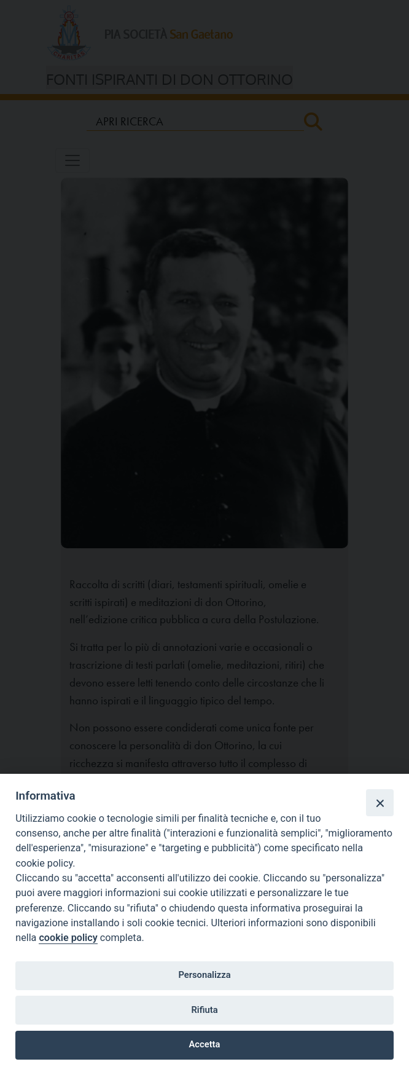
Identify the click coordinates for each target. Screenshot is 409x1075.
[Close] (379, 802)
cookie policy (68, 937)
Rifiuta (204, 1009)
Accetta (204, 1044)
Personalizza (204, 974)
